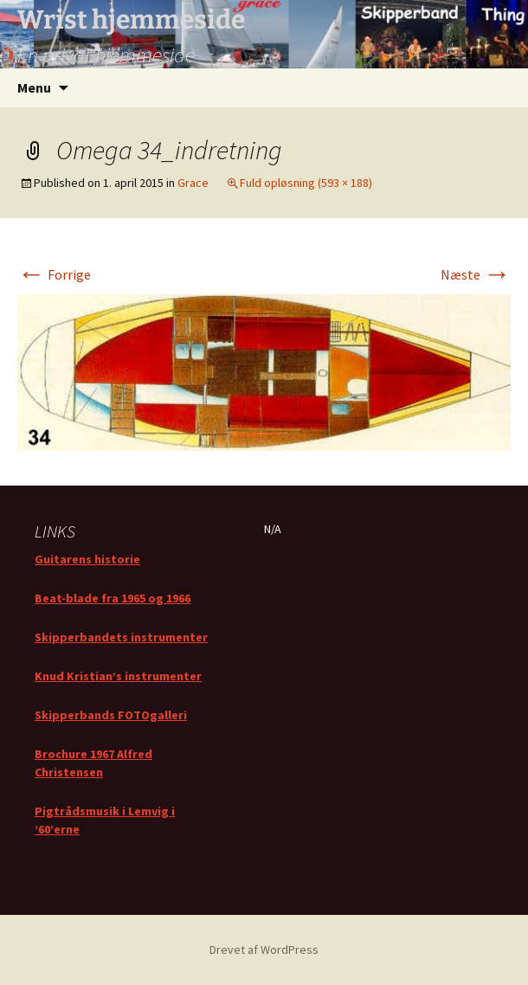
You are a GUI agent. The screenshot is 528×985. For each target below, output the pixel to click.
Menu (34, 87)
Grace (193, 182)
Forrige (54, 274)
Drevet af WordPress (264, 949)
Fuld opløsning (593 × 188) (306, 182)
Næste (476, 274)
